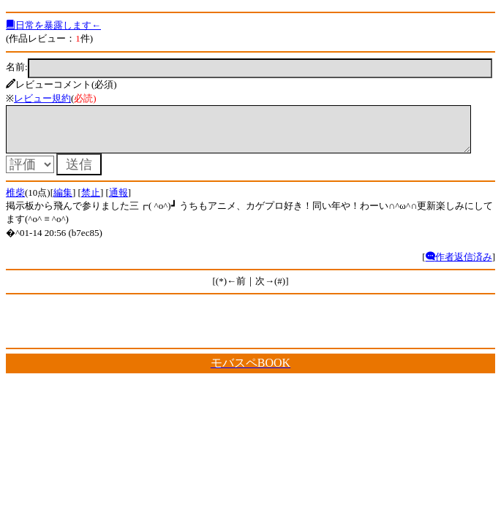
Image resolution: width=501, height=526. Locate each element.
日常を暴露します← (53, 25)
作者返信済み (459, 265)
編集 (62, 201)
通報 (118, 201)
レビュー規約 (42, 98)
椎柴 (15, 201)
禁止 (90, 201)
